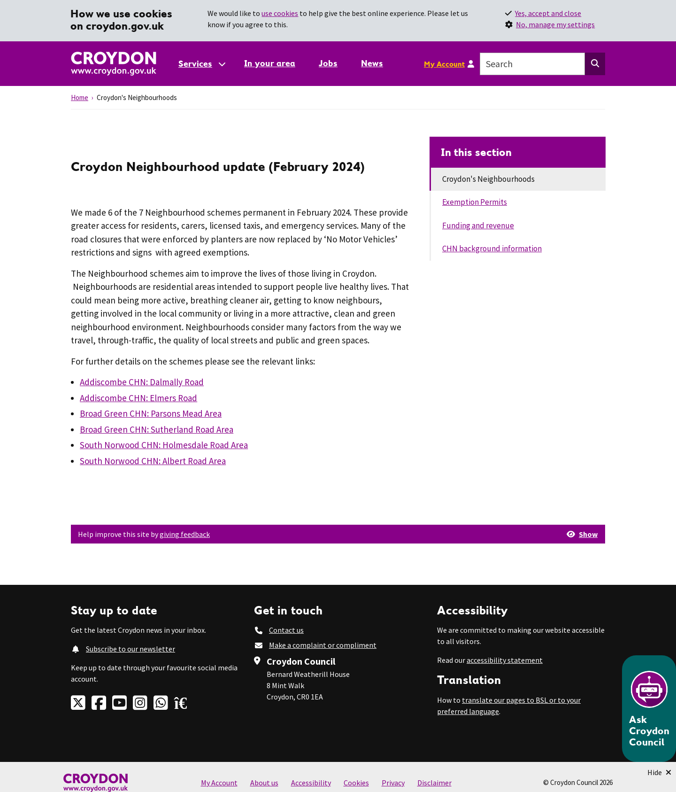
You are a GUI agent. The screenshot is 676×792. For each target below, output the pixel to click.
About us (264, 782)
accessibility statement (505, 660)
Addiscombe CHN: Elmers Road (138, 398)
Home (79, 97)
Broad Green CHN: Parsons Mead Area (151, 413)
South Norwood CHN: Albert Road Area (153, 460)
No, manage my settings (555, 24)
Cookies (356, 782)
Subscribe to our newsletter (130, 648)
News (372, 63)
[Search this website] (595, 64)
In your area (269, 63)
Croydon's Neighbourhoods (488, 179)
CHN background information (492, 248)
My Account (444, 64)
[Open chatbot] (649, 708)
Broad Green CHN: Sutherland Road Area (156, 429)
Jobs (328, 63)
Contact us (286, 630)
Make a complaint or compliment (322, 645)
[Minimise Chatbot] (659, 772)
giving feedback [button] (185, 534)
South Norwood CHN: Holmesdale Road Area (164, 444)
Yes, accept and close (548, 13)
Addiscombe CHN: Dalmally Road (142, 382)
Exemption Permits (474, 202)
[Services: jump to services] (201, 63)
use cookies (279, 13)
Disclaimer (434, 782)
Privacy (393, 782)
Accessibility (311, 782)
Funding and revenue (478, 225)
